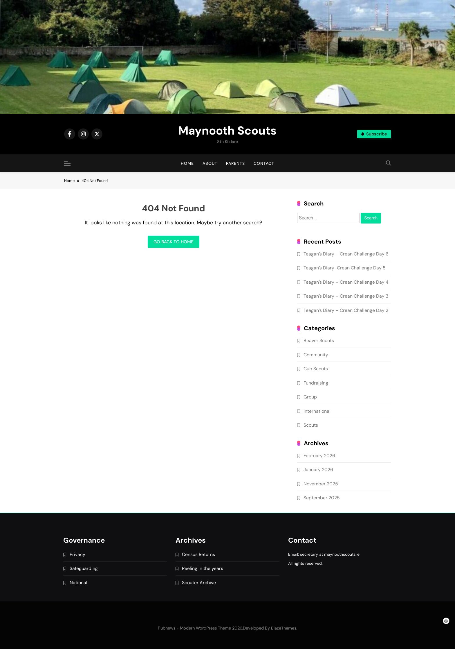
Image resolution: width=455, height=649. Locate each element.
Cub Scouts (316, 369)
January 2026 (318, 469)
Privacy (77, 554)
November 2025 (321, 484)
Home (187, 163)
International (317, 411)
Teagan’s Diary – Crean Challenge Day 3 (346, 296)
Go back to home (174, 242)
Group (310, 397)
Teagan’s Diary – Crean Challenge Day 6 (346, 254)
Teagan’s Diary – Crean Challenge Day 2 (346, 310)
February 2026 (319, 456)
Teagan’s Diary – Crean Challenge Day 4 (346, 282)
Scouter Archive (199, 583)
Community (316, 355)
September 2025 (322, 498)
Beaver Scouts (319, 340)
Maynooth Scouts (227, 130)
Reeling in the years (202, 568)
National (78, 583)
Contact (264, 163)
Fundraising (316, 383)
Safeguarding (84, 568)
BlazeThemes (283, 628)
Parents (235, 163)
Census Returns (198, 554)
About (210, 163)
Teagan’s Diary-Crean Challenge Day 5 (345, 268)
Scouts (311, 425)
